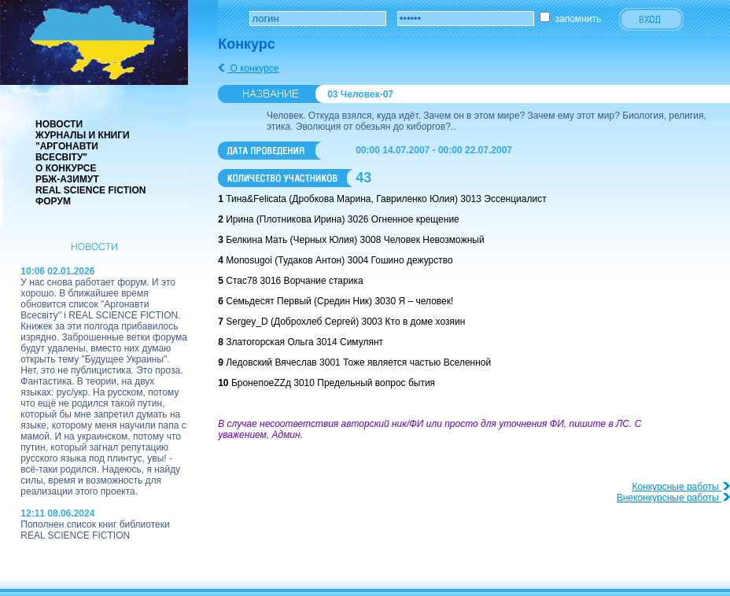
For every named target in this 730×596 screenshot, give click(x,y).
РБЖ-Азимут (67, 179)
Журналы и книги (82, 135)
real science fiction (90, 190)
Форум (53, 201)
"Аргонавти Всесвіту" (66, 152)
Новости (59, 124)
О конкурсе (65, 168)
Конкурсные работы (681, 486)
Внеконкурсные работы (673, 497)
